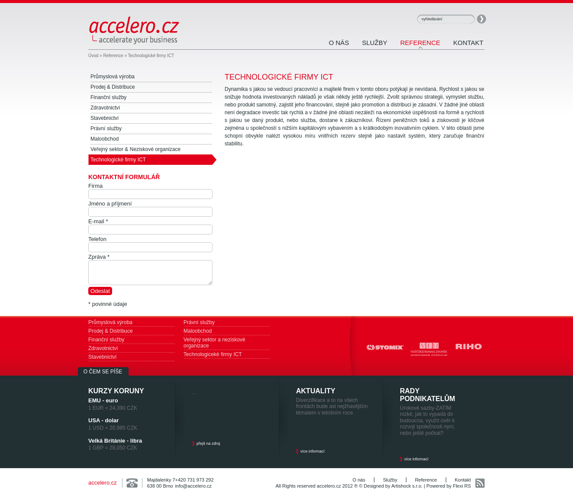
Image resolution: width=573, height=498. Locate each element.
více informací (312, 451)
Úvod (93, 55)
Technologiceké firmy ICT (212, 354)
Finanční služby (106, 340)
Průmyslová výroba (110, 322)
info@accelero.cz (193, 485)
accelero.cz (102, 482)
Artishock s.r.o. (406, 485)
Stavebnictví (102, 357)
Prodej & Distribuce (110, 331)
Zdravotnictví (103, 348)
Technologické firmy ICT (151, 55)
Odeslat (100, 291)
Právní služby (199, 322)
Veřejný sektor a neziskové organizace (214, 343)
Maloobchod (197, 331)
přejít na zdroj (208, 443)
